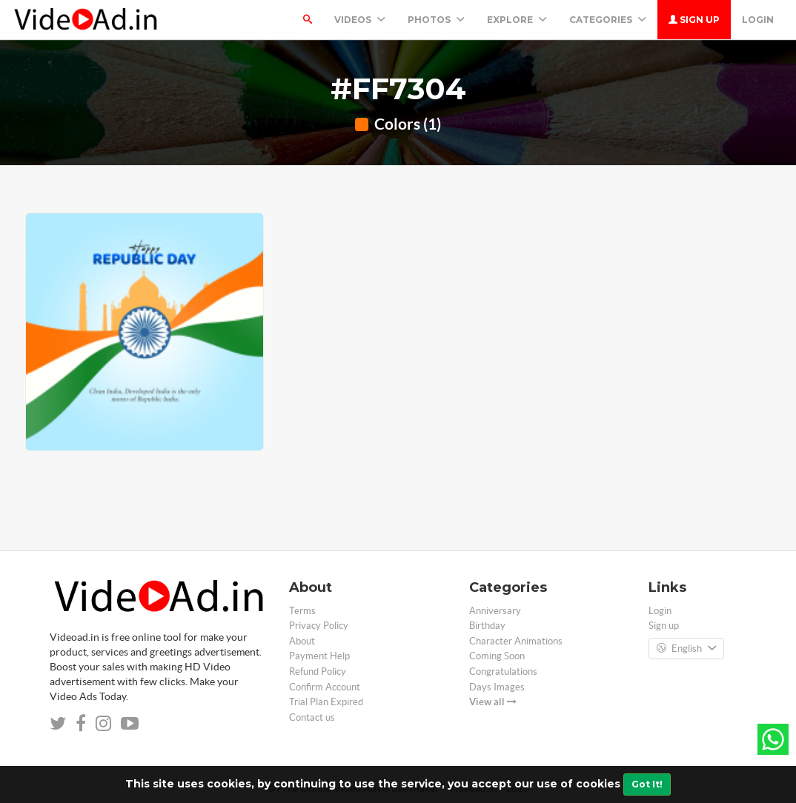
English (686, 649)
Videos (359, 19)
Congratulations (503, 671)
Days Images (497, 687)
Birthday (487, 625)
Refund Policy (317, 671)
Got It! (647, 784)
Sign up (694, 19)
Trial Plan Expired (326, 701)
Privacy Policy (318, 625)
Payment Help (319, 656)
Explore (517, 19)
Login (758, 19)
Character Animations (516, 641)
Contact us (312, 717)
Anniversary (495, 610)
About (302, 641)
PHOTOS (436, 19)
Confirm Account (324, 687)
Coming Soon (497, 656)
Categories (607, 19)
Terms (302, 610)
